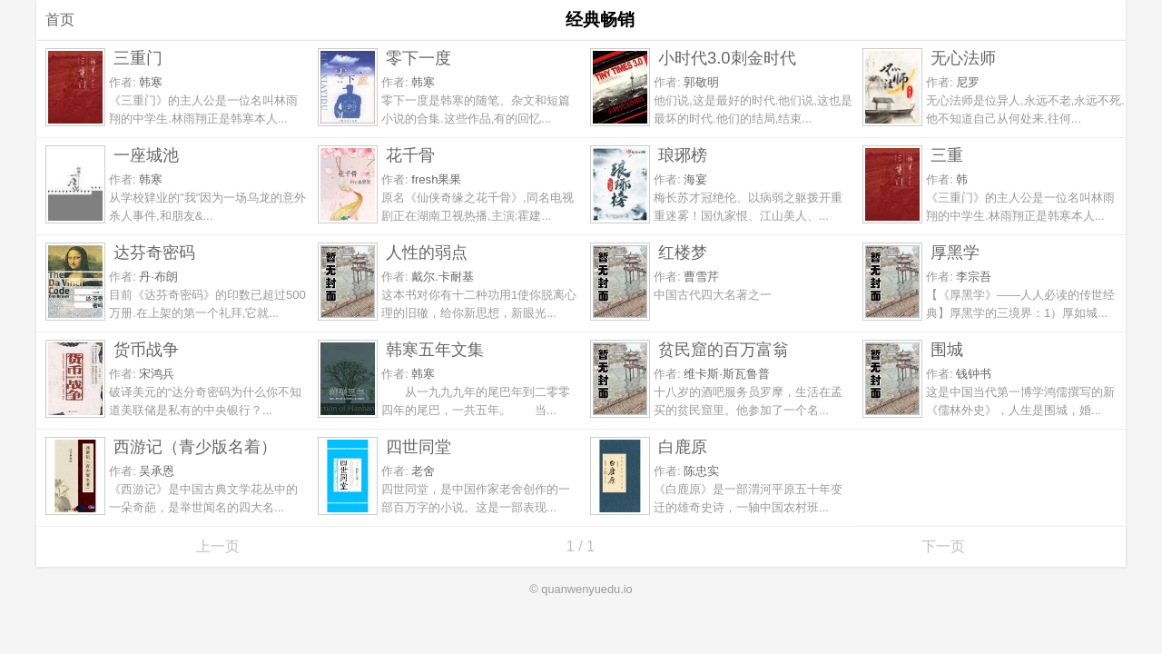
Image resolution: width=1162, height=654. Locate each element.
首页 (59, 19)
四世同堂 (418, 446)
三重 (947, 154)
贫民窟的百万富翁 (723, 349)
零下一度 (418, 57)
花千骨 (410, 154)
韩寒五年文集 (435, 349)
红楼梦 (682, 252)
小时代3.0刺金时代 (727, 57)
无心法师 (963, 57)
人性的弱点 (427, 252)
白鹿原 (682, 446)
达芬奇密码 (154, 252)
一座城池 (146, 154)
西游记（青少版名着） (195, 446)
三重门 (137, 57)
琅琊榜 (682, 154)
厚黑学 (955, 252)
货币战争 (146, 349)
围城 (947, 349)
